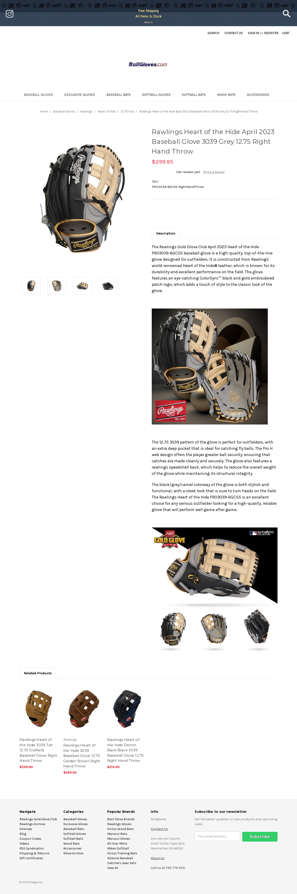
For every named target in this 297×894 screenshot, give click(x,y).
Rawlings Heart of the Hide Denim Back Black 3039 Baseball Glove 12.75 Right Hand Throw (125, 750)
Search (213, 33)
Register (271, 33)
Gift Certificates (31, 858)
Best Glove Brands (121, 819)
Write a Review (214, 172)
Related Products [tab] (38, 673)
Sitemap (25, 829)
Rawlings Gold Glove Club (38, 819)
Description (165, 233)
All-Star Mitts (117, 844)
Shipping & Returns (34, 853)
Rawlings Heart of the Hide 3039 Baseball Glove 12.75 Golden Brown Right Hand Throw (81, 755)
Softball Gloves (158, 95)
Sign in (253, 33)
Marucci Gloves (118, 839)
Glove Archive (73, 853)
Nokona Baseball (120, 858)
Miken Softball (118, 848)
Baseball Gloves (40, 95)
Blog (22, 834)
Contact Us (159, 829)
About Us (148, 22)
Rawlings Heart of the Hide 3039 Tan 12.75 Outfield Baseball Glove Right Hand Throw (38, 750)
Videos (24, 844)
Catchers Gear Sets (121, 863)
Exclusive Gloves (81, 95)
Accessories (260, 95)
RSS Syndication (31, 848)
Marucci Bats (117, 834)
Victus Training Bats (122, 853)
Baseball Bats (120, 95)
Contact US (233, 33)
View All (112, 868)
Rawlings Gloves (119, 824)
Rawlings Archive (32, 824)
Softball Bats (196, 95)
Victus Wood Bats (120, 829)
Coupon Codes (30, 839)
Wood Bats (228, 95)
